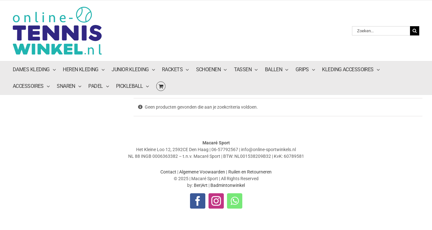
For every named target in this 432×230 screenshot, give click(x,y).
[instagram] (216, 162)
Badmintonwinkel (227, 146)
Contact (168, 133)
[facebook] (197, 162)
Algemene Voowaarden (202, 133)
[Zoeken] (414, 11)
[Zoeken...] (381, 11)
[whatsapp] (234, 162)
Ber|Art (201, 146)
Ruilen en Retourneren (250, 133)
